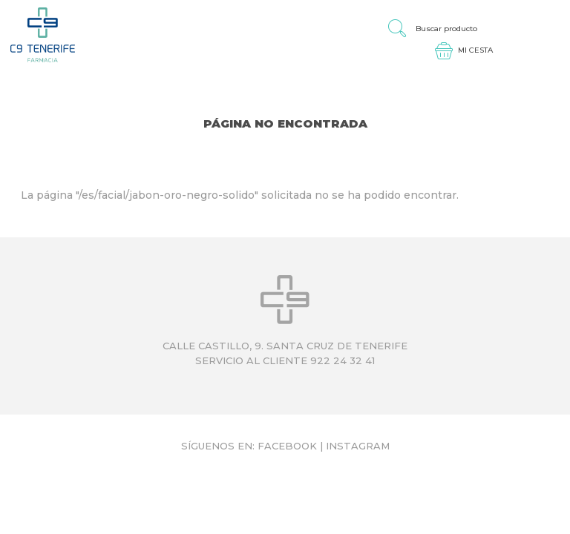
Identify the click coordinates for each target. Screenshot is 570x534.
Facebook (287, 446)
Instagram (358, 446)
